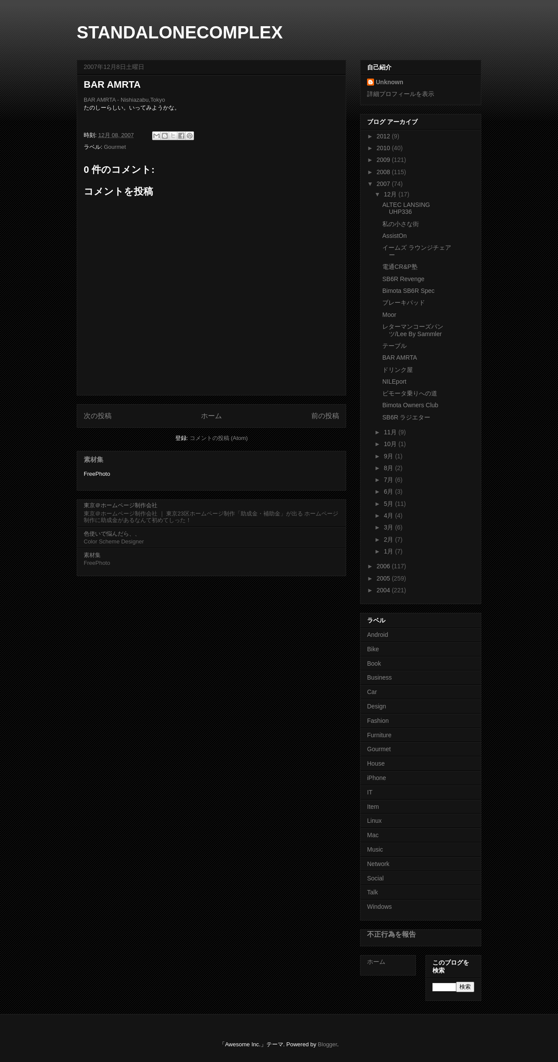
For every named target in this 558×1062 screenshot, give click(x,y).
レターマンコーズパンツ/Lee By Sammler (412, 330)
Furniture (379, 735)
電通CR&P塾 (400, 266)
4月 (389, 515)
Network (378, 863)
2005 (384, 578)
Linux (374, 820)
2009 (384, 159)
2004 (384, 590)
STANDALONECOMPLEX (180, 32)
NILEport (394, 381)
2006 (384, 566)
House (375, 763)
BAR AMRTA (399, 357)
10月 (391, 443)
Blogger (327, 1044)
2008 (384, 171)
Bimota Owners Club (410, 405)
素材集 (93, 459)
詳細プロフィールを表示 (400, 93)
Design (376, 706)
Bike (373, 649)
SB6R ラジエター (406, 417)
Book (374, 663)
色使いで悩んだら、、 (112, 533)
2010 (384, 147)
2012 (384, 136)
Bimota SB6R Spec (408, 290)
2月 (389, 539)
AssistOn (394, 235)
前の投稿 (325, 415)
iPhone (376, 777)
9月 (389, 456)
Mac (372, 835)
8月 (389, 467)
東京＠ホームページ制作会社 (120, 505)
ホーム (211, 415)
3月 (389, 527)
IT (369, 792)
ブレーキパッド (403, 302)
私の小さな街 (400, 223)
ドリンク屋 (397, 369)
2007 (384, 183)
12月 (391, 194)
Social (375, 878)
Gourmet (115, 147)
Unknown (389, 82)
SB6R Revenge (403, 278)
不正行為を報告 (391, 934)
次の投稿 (98, 415)
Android (377, 634)
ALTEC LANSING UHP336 (406, 208)
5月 (389, 503)
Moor (389, 314)
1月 (389, 551)
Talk (372, 892)
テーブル (394, 345)
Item (373, 806)
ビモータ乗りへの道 (409, 393)
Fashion (378, 720)
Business (379, 677)
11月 (391, 432)
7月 (389, 479)
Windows (379, 906)
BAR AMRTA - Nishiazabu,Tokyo (124, 99)
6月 (389, 491)
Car (372, 691)
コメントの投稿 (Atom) (219, 438)
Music (375, 849)
